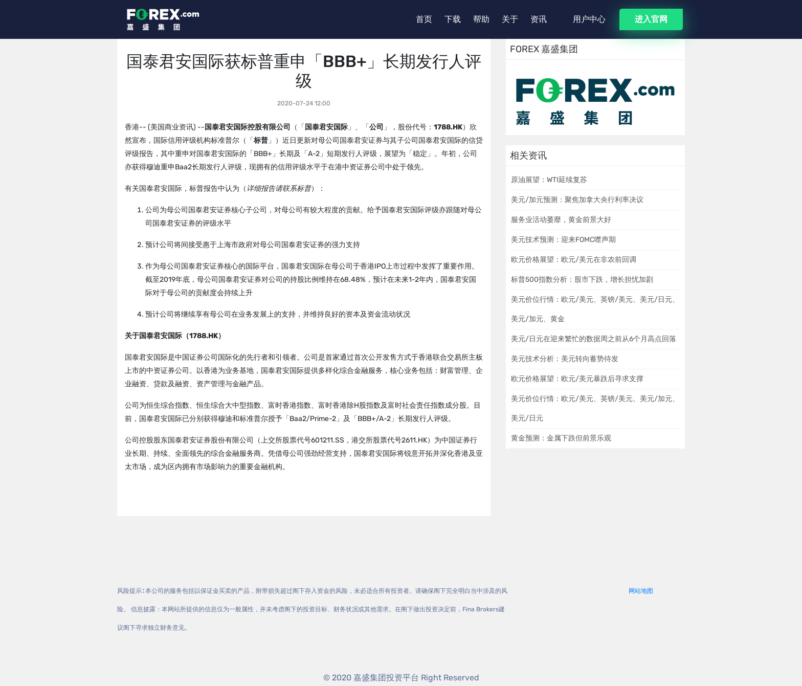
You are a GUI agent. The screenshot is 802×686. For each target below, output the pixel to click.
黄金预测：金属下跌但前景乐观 (561, 438)
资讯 (538, 19)
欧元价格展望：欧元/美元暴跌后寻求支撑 (577, 378)
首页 (424, 19)
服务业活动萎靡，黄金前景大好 (561, 219)
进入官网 (651, 19)
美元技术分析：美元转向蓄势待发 (564, 359)
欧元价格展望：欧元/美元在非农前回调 (573, 259)
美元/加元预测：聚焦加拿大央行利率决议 (577, 199)
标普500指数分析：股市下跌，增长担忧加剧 (582, 279)
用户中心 (589, 19)
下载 (452, 19)
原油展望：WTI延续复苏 (549, 179)
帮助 (481, 19)
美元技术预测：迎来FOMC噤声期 (563, 239)
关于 (510, 19)
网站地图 (641, 590)
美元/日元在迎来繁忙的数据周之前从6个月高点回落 (593, 339)
